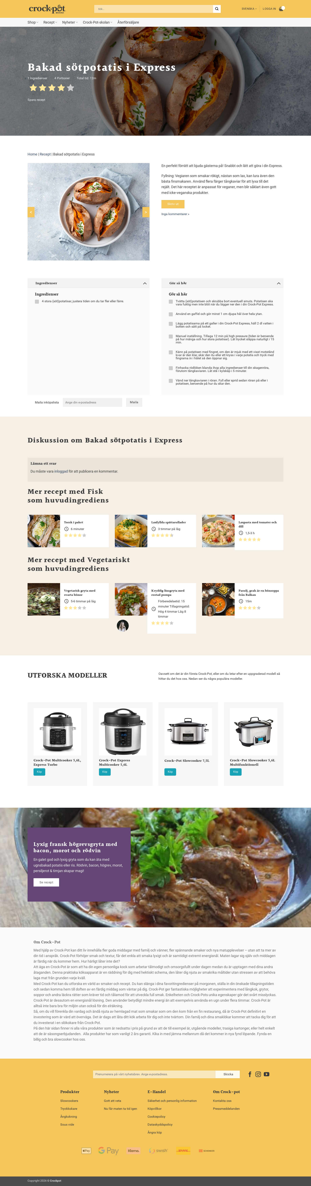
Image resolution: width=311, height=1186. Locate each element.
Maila (134, 402)
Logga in (269, 8)
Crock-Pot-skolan (97, 22)
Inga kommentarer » (175, 214)
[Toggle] (145, 283)
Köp (39, 771)
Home (32, 154)
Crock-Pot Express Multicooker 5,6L (114, 762)
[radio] (33, 88)
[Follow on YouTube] (266, 1075)
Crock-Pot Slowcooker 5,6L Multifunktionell (252, 762)
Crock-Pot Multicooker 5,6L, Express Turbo (57, 762)
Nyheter (70, 22)
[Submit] (217, 9)
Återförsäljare (128, 22)
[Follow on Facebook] (250, 1075)
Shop (33, 22)
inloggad (61, 471)
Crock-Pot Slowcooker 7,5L (186, 761)
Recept (50, 22)
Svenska (249, 9)
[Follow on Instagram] (258, 1075)
